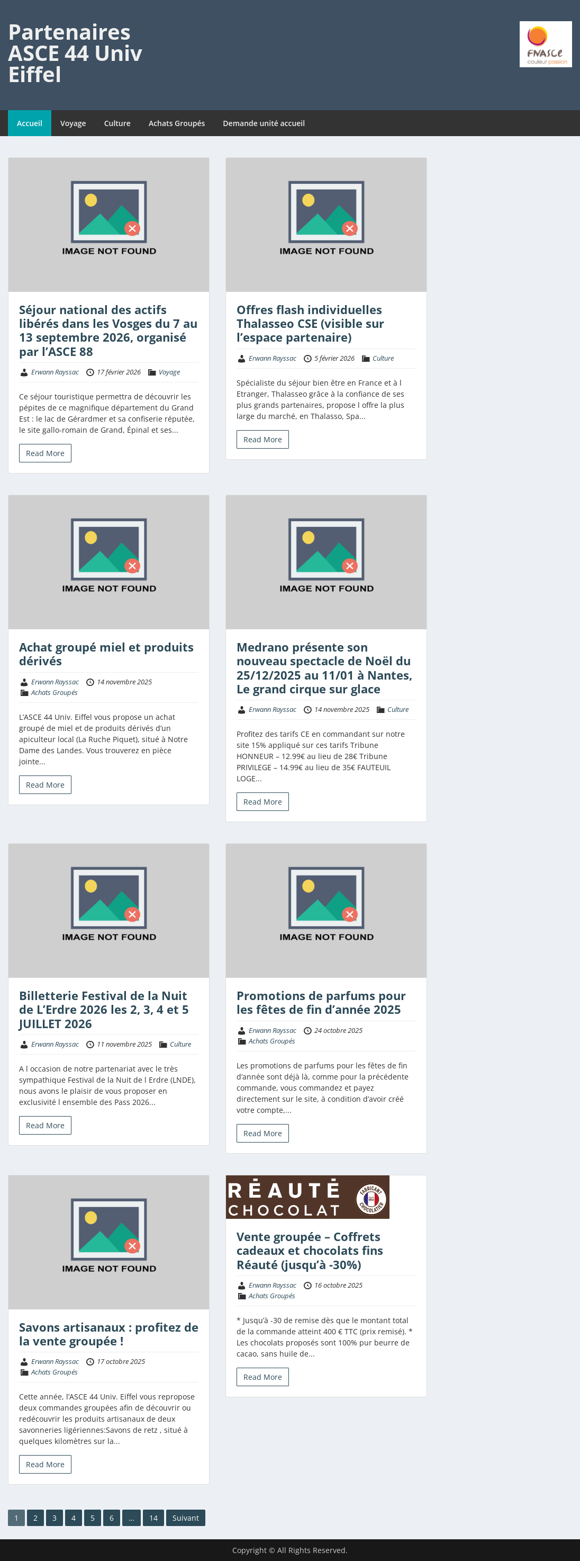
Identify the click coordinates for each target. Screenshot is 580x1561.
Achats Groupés (177, 123)
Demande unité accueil (264, 123)
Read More (45, 453)
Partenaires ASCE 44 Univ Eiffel (75, 52)
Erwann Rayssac (55, 372)
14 (153, 1518)
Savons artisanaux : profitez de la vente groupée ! (108, 1334)
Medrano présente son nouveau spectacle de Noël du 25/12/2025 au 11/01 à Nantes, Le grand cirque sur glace (324, 668)
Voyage (73, 123)
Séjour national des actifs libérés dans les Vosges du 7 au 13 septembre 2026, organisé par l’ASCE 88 (108, 330)
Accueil (29, 123)
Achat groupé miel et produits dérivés (106, 653)
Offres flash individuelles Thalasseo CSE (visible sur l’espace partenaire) (310, 323)
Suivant (186, 1518)
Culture (117, 123)
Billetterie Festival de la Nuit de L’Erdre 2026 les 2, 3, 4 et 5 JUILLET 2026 (104, 1009)
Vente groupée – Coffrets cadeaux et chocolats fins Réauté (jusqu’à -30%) (310, 1250)
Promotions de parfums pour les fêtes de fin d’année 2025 (321, 1002)
